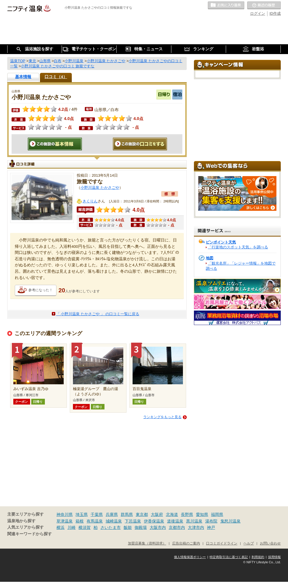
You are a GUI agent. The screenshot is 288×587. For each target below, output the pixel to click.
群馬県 (127, 514)
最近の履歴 (264, 5)
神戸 (211, 527)
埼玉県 (82, 514)
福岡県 (217, 514)
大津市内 (196, 527)
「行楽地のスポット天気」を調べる (238, 247)
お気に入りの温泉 (226, 5)
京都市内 (177, 527)
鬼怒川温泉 (230, 521)
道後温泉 (175, 521)
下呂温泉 (133, 521)
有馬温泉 (95, 521)
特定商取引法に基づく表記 (229, 557)
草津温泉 (64, 521)
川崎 (71, 527)
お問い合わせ (270, 543)
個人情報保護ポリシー (190, 557)
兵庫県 (112, 514)
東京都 (142, 514)
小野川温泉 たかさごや (99, 187)
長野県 (187, 514)
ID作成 (275, 13)
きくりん (90, 201)
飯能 (128, 527)
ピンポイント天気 (221, 242)
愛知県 (202, 514)
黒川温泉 (194, 521)
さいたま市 (110, 527)
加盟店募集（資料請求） (147, 543)
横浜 (60, 527)
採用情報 (274, 557)
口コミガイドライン (221, 543)
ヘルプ (248, 543)
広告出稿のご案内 (186, 543)
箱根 (80, 521)
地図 (209, 258)
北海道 (172, 514)
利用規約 (258, 557)
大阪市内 (158, 527)
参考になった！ (40, 290)
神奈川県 (64, 514)
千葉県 (97, 514)
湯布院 (211, 521)
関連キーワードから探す (29, 534)
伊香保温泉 (154, 521)
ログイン (257, 13)
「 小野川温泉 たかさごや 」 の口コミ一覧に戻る (97, 314)
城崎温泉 (114, 521)
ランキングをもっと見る (162, 417)
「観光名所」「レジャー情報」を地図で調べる (241, 266)
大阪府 (157, 514)
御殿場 (141, 527)
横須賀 (84, 527)
